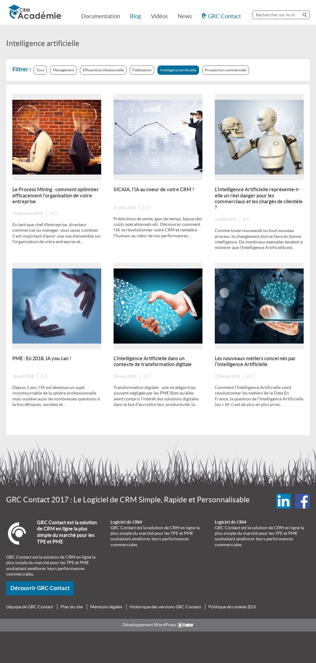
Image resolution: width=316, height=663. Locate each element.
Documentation (100, 16)
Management (63, 70)
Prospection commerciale (225, 70)
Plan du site (71, 606)
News (185, 16)
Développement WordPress (158, 625)
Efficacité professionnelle (103, 70)
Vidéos (159, 16)
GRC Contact (224, 16)
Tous (40, 70)
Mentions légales (106, 606)
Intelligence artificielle (178, 70)
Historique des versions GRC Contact (165, 606)
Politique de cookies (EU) (232, 606)
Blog (135, 16)
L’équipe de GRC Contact (29, 606)
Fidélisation (142, 70)
